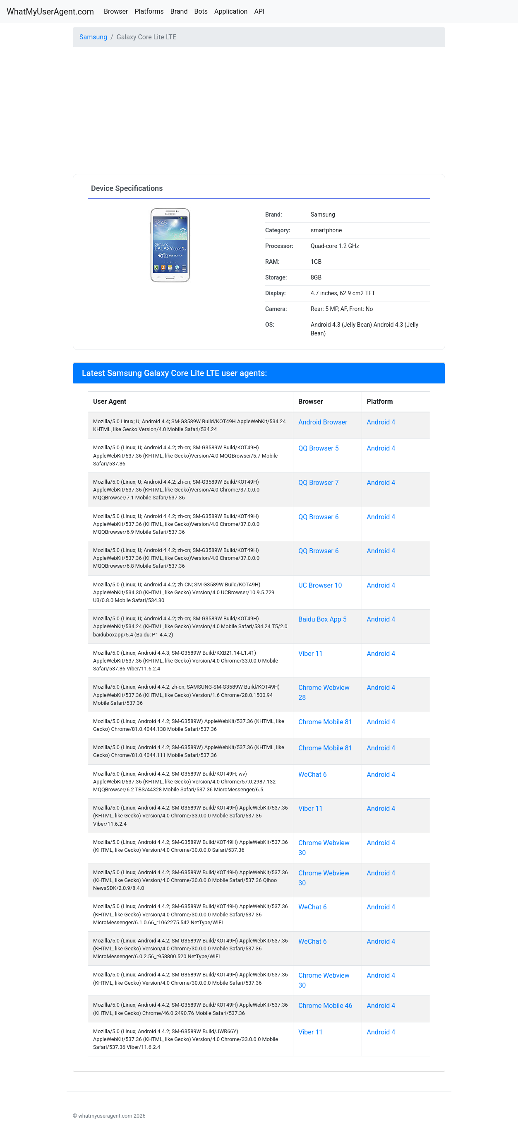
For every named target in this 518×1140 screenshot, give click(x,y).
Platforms (148, 11)
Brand (179, 11)
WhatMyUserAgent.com (50, 12)
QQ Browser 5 (318, 448)
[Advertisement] (259, 112)
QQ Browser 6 (318, 517)
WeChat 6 (312, 774)
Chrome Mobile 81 (325, 722)
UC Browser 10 (320, 585)
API (259, 11)
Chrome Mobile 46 (325, 1006)
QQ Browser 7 (318, 483)
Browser (116, 11)
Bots (201, 11)
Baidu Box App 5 (322, 619)
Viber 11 (310, 654)
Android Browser (322, 422)
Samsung (93, 37)
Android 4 (381, 422)
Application (230, 11)
